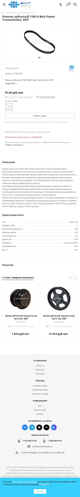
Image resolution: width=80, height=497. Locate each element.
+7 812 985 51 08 (29, 440)
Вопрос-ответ (40, 409)
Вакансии (40, 369)
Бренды (40, 414)
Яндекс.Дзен (39, 427)
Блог (40, 405)
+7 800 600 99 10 (55, 440)
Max (54, 427)
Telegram (32, 427)
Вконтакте (25, 427)
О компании (40, 360)
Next (75, 277)
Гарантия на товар (40, 393)
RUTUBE (46, 427)
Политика (40, 373)
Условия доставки (40, 389)
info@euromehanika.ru (14, 145)
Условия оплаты (40, 385)
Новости (40, 365)
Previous (70, 277)
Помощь (40, 380)
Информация (40, 400)
